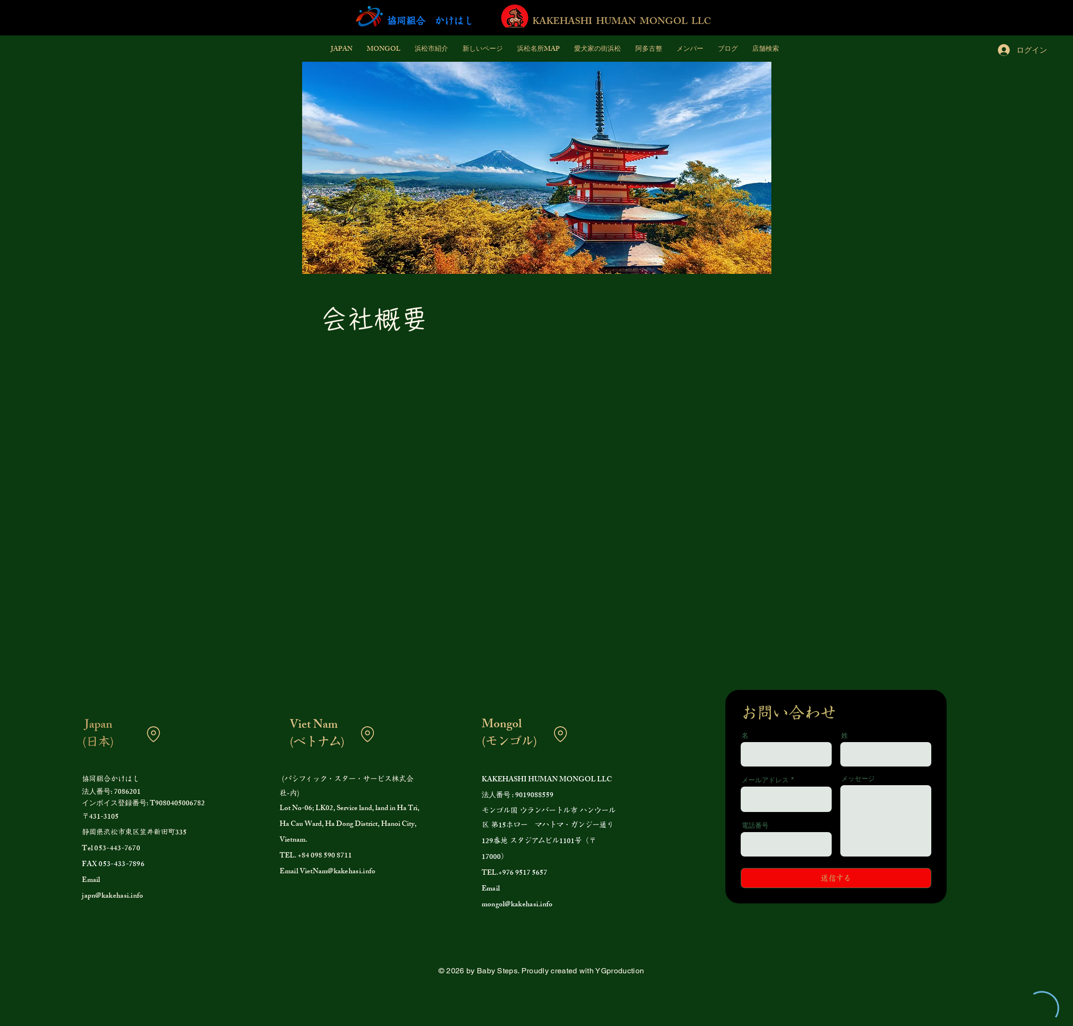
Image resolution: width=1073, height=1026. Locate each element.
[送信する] (836, 878)
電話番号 (755, 825)
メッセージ (858, 778)
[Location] (153, 734)
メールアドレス (765, 780)
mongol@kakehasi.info (517, 905)
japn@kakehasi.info (112, 896)
